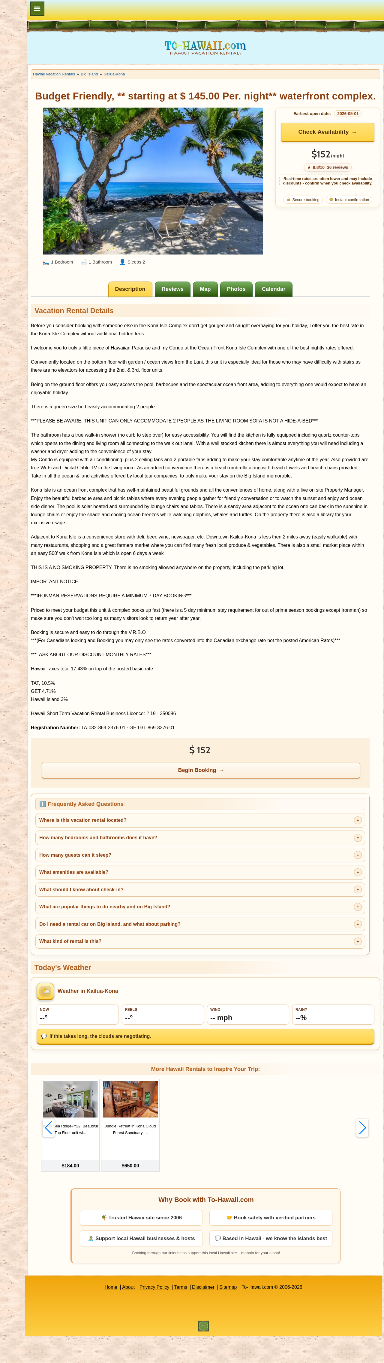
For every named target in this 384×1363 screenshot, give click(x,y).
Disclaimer (230, 1314)
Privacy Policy (181, 1314)
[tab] (158, 285)
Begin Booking (225, 799)
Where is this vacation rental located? (137, 849)
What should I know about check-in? (135, 918)
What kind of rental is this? (124, 970)
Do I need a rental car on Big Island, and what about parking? (164, 953)
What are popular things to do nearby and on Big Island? (158, 935)
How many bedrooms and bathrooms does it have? (152, 866)
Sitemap (255, 1314)
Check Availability (331, 145)
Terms (207, 1314)
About (155, 1314)
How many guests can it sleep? (129, 883)
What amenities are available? (128, 901)
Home (137, 1314)
